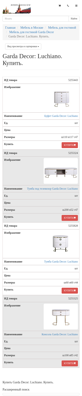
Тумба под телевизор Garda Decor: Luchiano (52, 188)
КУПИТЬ (70, 145)
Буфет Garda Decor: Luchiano (61, 115)
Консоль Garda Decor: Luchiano (60, 334)
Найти (74, 18)
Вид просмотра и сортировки (23, 46)
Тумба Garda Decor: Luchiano (61, 261)
